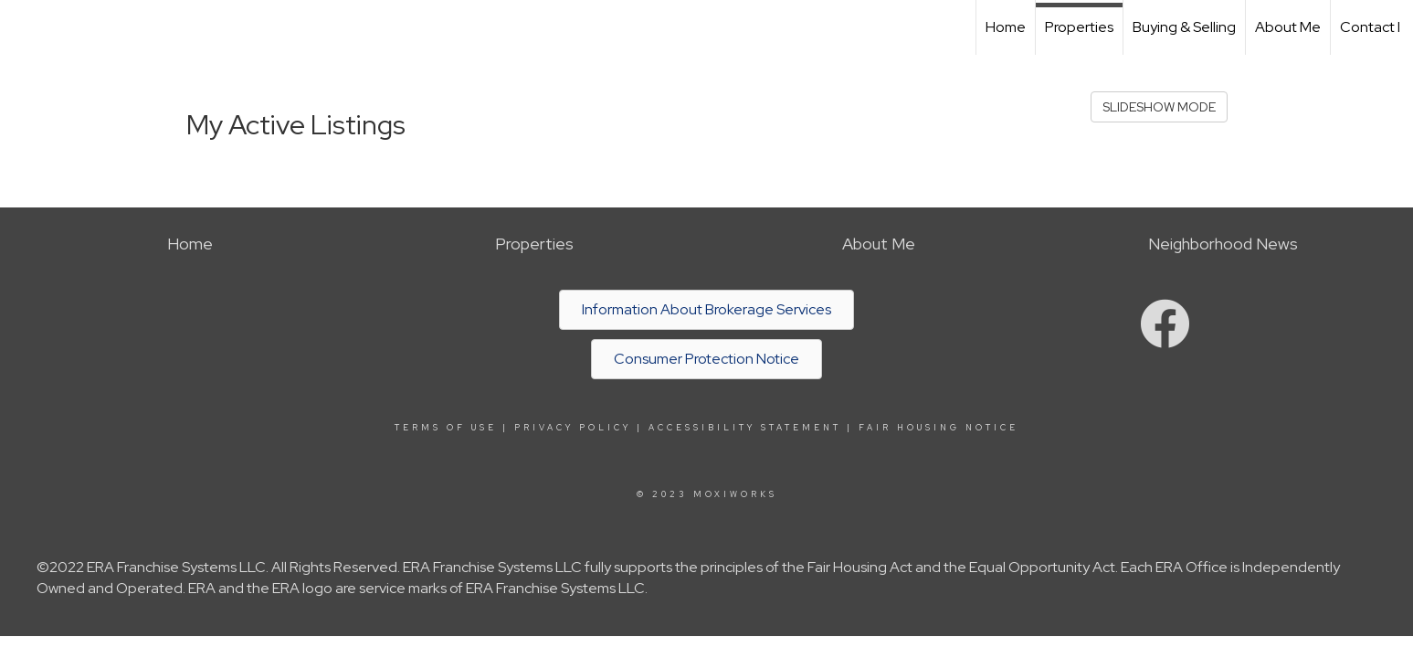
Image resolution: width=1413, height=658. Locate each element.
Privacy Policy (572, 427)
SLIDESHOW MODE (1159, 107)
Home (1006, 27)
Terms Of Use (446, 427)
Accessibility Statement (745, 427)
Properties (1079, 27)
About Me (1288, 27)
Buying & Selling (1184, 27)
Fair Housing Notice (938, 427)
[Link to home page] (23, 27)
